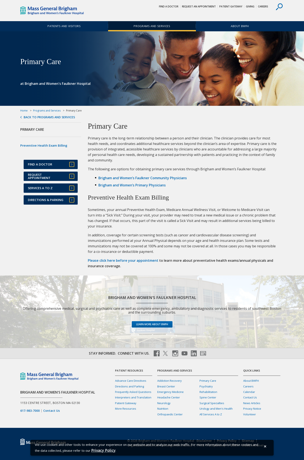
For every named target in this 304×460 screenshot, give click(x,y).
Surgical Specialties (212, 403)
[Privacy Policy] (103, 450)
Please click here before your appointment (123, 260)
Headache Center (168, 397)
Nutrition (162, 408)
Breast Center (166, 386)
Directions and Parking (129, 386)
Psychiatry (206, 386)
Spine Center (208, 397)
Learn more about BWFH (152, 324)
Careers (263, 6)
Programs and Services (152, 26)
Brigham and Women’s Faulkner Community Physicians (142, 178)
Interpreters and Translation (133, 397)
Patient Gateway (230, 6)
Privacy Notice (252, 408)
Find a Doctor (168, 6)
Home (24, 110)
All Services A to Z (211, 414)
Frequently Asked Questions (133, 392)
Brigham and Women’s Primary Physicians (132, 185)
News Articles (251, 403)
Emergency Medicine (170, 392)
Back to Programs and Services (49, 117)
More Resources (125, 408)
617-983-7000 (30, 410)
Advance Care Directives (130, 381)
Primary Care (208, 381)
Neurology (164, 403)
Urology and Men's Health (216, 408)
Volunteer (249, 414)
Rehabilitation (208, 392)
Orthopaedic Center (170, 414)
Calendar (249, 392)
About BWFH (240, 26)
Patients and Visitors (64, 26)
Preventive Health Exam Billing (43, 145)
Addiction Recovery (169, 381)
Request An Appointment (199, 6)
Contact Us (51, 410)
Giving (250, 6)
